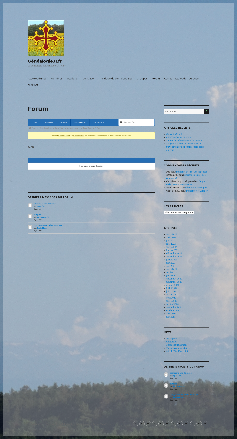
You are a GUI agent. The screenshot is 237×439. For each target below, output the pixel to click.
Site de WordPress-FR (177, 351)
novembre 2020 (174, 282)
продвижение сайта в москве (48, 225)
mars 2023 (171, 234)
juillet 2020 (171, 288)
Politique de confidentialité (116, 78)
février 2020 (172, 304)
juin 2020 (171, 291)
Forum (156, 78)
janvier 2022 (172, 250)
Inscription (73, 78)
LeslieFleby (42, 228)
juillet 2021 (171, 259)
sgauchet (41, 206)
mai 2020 (171, 294)
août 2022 (171, 237)
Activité (63, 122)
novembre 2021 (174, 256)
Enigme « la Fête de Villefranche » (183, 143)
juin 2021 (170, 263)
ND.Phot (33, 85)
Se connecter (80, 122)
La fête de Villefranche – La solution (184, 140)
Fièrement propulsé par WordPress (93, 424)
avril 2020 (171, 298)
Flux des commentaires (178, 348)
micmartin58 (43, 217)
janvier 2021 (172, 275)
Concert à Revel (174, 134)
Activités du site (37, 78)
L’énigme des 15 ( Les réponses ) (192, 172)
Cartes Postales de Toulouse (181, 78)
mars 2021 (171, 269)
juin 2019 (170, 317)
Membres (56, 78)
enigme (37, 214)
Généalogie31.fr (45, 61)
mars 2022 (171, 247)
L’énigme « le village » (196, 187)
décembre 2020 (174, 279)
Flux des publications (176, 345)
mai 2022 (171, 244)
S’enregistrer (98, 122)
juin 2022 (170, 240)
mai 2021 (170, 266)
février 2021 (172, 272)
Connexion (171, 342)
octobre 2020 (172, 285)
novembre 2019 (173, 307)
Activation (89, 78)
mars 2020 (171, 301)
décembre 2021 (174, 253)
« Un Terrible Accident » (178, 137)
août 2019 (170, 313)
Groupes (142, 78)
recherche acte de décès (45, 203)
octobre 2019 (172, 310)
